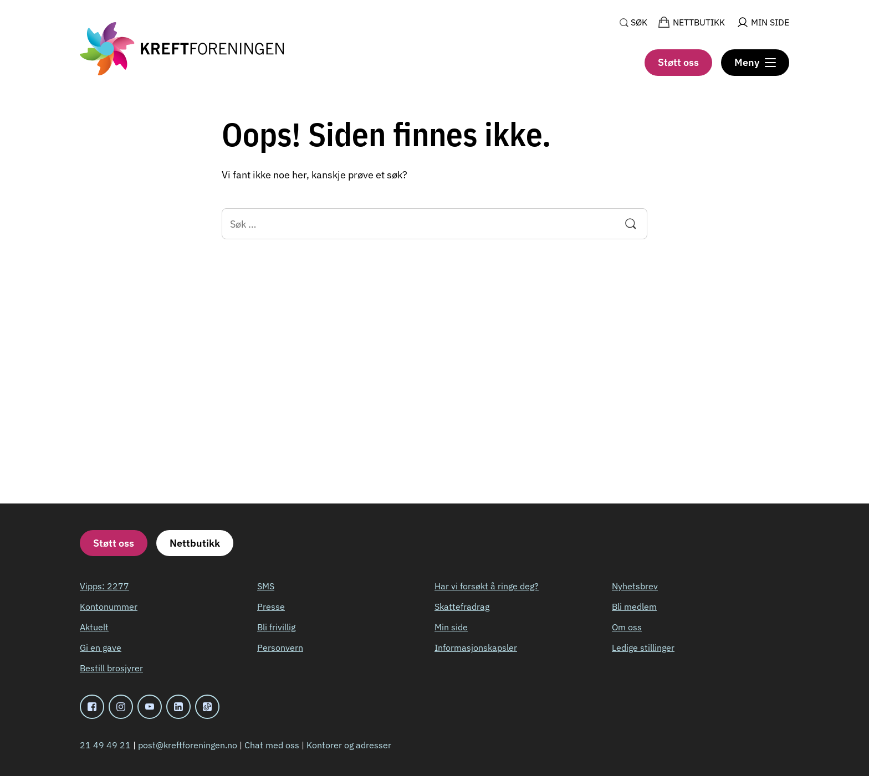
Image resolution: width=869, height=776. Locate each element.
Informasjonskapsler (475, 647)
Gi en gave (100, 647)
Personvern (280, 647)
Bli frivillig (276, 627)
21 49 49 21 (105, 745)
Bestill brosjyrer (111, 668)
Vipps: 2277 (104, 586)
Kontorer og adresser (348, 745)
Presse (271, 606)
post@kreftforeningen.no (187, 745)
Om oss (627, 627)
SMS (265, 586)
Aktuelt (94, 627)
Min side (451, 627)
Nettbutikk (195, 543)
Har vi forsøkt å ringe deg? (486, 586)
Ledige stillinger (643, 647)
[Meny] (755, 62)
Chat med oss (271, 745)
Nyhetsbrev (635, 586)
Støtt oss (678, 62)
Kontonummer (108, 606)
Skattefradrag (461, 606)
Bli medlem (634, 606)
